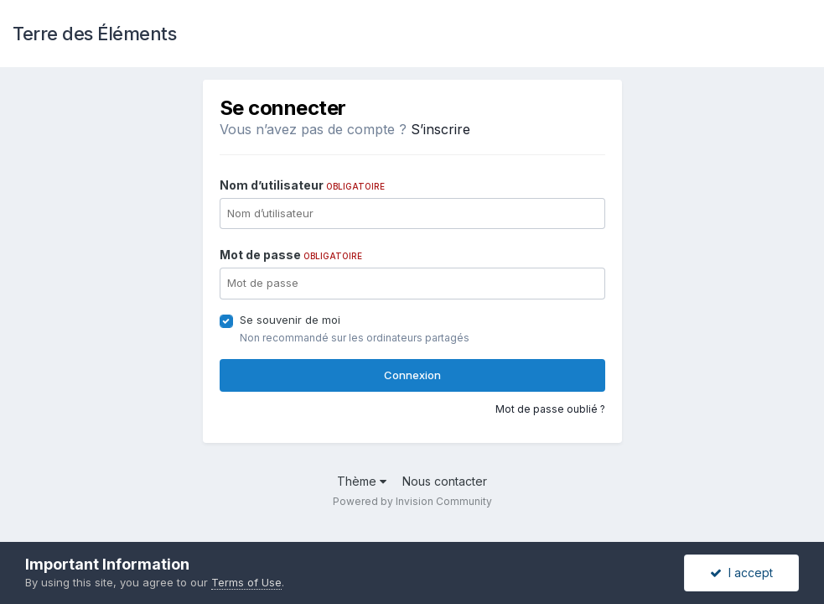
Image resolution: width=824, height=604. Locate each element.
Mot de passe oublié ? (550, 409)
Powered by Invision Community (412, 501)
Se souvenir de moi (290, 319)
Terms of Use (246, 582)
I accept (741, 572)
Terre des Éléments (94, 33)
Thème (361, 481)
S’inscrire (440, 129)
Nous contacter (444, 481)
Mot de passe (291, 254)
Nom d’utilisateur (302, 185)
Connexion (412, 375)
